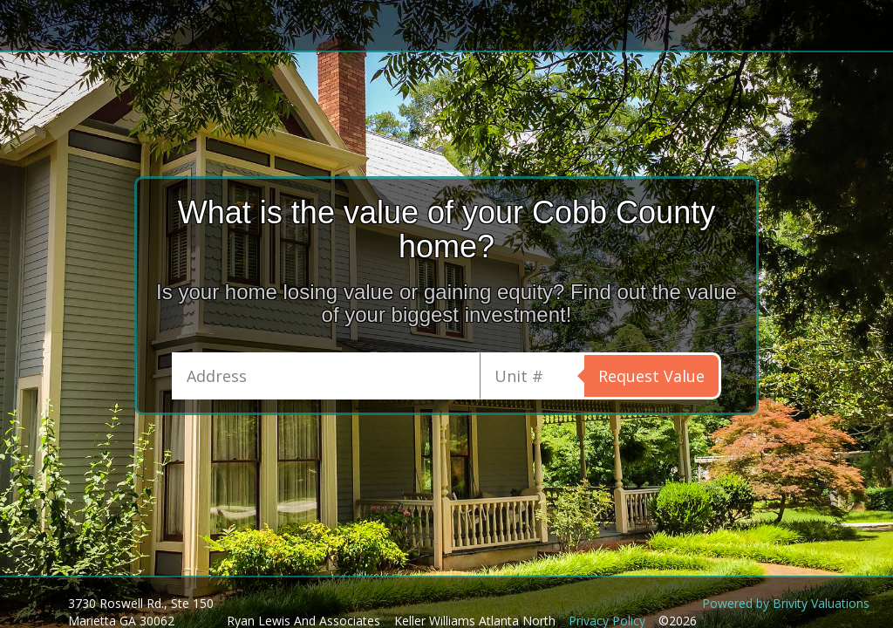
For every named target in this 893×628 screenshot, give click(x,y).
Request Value (651, 375)
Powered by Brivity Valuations (785, 603)
